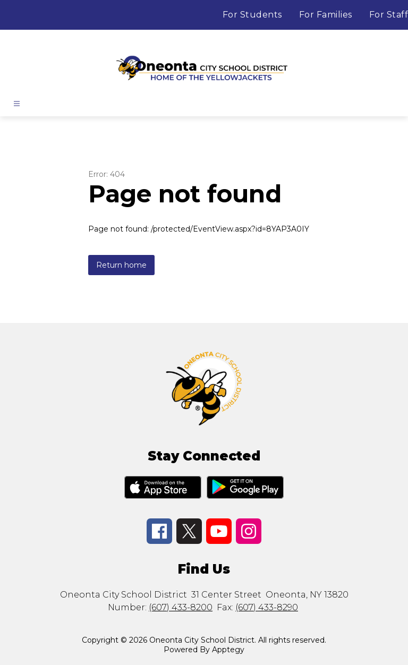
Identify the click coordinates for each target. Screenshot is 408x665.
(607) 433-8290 (266, 607)
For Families (325, 15)
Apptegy (228, 649)
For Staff (389, 15)
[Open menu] (17, 103)
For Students (252, 15)
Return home (121, 265)
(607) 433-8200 (180, 607)
